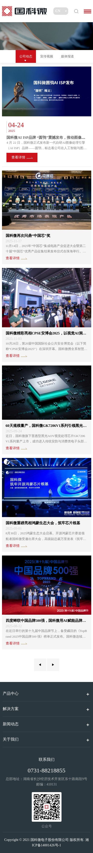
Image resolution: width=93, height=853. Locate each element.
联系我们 (47, 759)
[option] (46, 117)
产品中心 (11, 693)
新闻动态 (11, 724)
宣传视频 (46, 56)
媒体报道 (67, 56)
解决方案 (11, 709)
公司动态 (25, 56)
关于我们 (11, 739)
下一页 (53, 665)
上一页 (40, 665)
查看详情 (18, 157)
